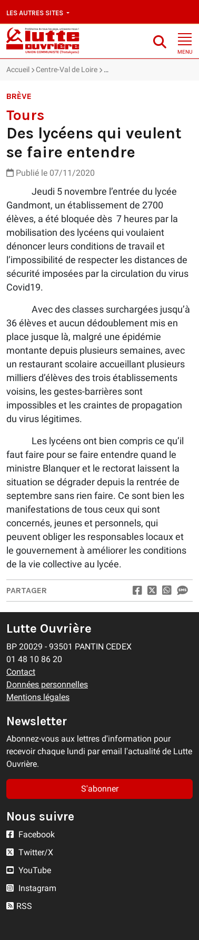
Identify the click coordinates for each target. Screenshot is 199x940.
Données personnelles (47, 684)
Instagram (31, 888)
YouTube (28, 870)
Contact (20, 672)
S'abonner (99, 789)
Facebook (30, 834)
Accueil (17, 69)
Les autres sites (35, 13)
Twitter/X (29, 852)
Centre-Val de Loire (66, 69)
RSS (19, 906)
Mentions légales (37, 697)
